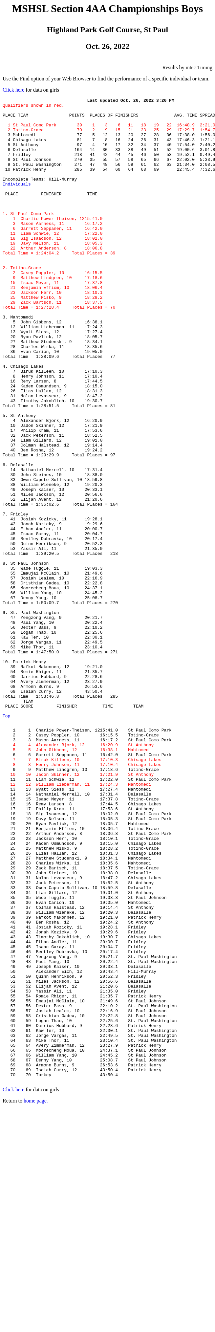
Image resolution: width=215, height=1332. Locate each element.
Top (6, 840)
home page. (36, 1296)
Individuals (17, 202)
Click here (13, 90)
